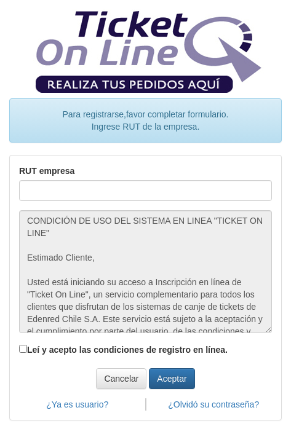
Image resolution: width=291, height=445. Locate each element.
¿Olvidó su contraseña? (213, 404)
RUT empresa (46, 171)
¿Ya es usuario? (77, 404)
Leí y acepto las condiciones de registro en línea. (127, 350)
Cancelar (121, 379)
